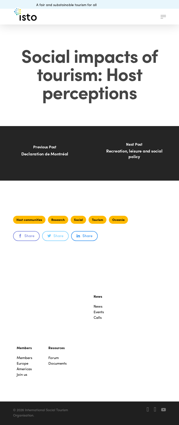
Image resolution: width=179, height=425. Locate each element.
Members (24, 358)
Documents (57, 363)
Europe (22, 363)
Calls (98, 317)
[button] (163, 16)
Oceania (118, 219)
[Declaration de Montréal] (45, 153)
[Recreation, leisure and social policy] (134, 153)
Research (58, 219)
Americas (24, 369)
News (98, 306)
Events (99, 312)
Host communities (29, 219)
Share (26, 235)
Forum (53, 358)
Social (78, 219)
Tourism (97, 219)
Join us (22, 374)
